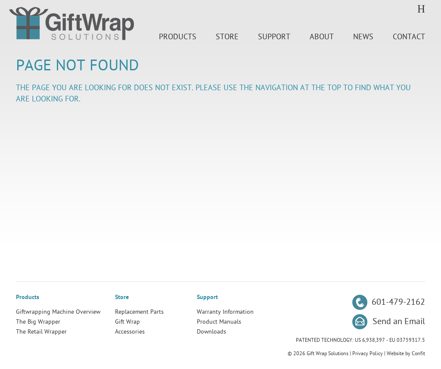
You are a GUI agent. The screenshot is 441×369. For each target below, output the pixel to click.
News (363, 36)
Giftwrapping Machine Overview (58, 311)
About (322, 36)
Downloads (211, 331)
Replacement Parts (139, 311)
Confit (418, 353)
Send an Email (399, 321)
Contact (409, 36)
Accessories (130, 331)
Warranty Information (225, 311)
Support (274, 36)
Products (177, 36)
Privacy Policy (367, 353)
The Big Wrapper (38, 321)
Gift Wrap (127, 321)
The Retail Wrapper (41, 331)
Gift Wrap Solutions (71, 25)
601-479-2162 (398, 302)
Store (227, 36)
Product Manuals (219, 321)
